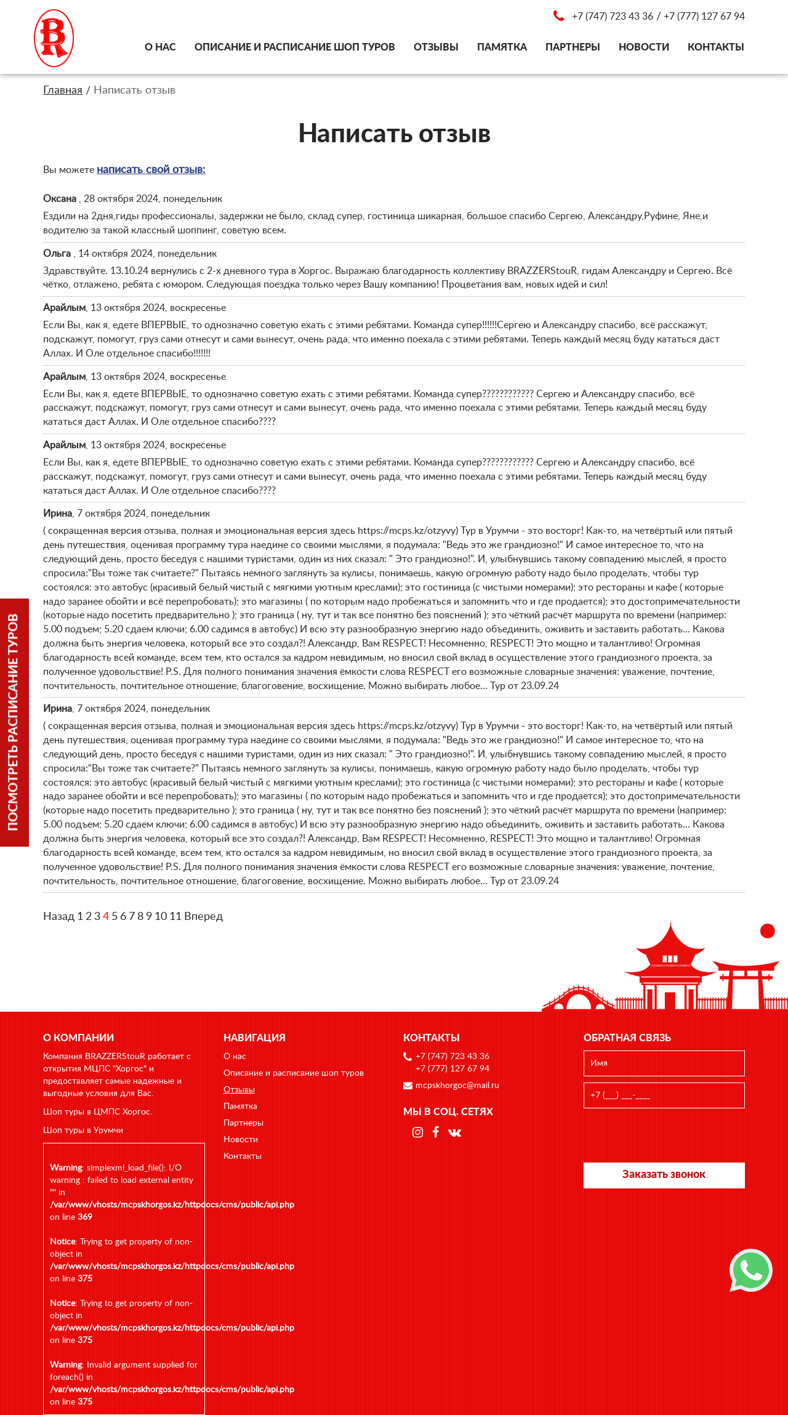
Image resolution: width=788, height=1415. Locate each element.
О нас (160, 47)
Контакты (716, 47)
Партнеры (572, 47)
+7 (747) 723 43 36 (612, 17)
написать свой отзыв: (151, 169)
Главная (62, 90)
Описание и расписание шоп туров (295, 47)
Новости (644, 47)
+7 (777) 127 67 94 (704, 17)
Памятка (502, 47)
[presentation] (665, 1135)
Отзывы (436, 47)
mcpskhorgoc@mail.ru (457, 1085)
